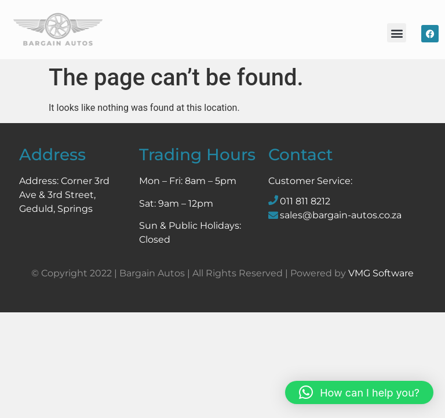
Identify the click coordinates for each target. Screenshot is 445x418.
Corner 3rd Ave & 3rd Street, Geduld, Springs (64, 194)
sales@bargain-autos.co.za (341, 215)
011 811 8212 (305, 201)
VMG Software (381, 273)
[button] (396, 32)
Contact (300, 154)
